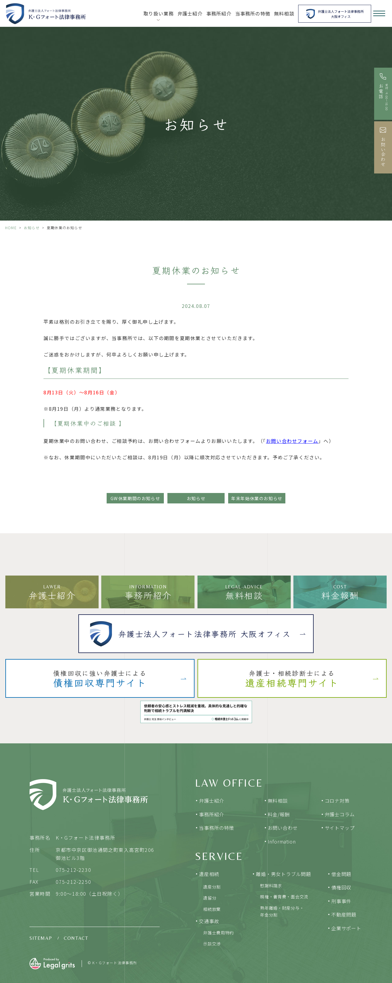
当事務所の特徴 (252, 13)
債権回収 (341, 887)
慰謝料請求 (271, 886)
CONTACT (76, 938)
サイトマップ (340, 827)
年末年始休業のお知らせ (256, 498)
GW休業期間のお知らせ (135, 498)
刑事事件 (341, 901)
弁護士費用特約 (218, 933)
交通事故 (209, 921)
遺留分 (209, 898)
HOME (11, 227)
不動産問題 (343, 914)
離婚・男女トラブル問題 (283, 873)
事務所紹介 (218, 13)
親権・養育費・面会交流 (284, 897)
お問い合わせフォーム (292, 440)
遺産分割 (212, 887)
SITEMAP (40, 938)
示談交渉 (212, 944)
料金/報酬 (279, 814)
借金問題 (341, 873)
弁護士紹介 (190, 13)
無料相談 (284, 13)
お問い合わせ (283, 827)
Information (282, 841)
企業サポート (346, 928)
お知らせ (32, 227)
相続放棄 (212, 909)
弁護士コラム (340, 814)
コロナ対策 (337, 800)
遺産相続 (209, 873)
